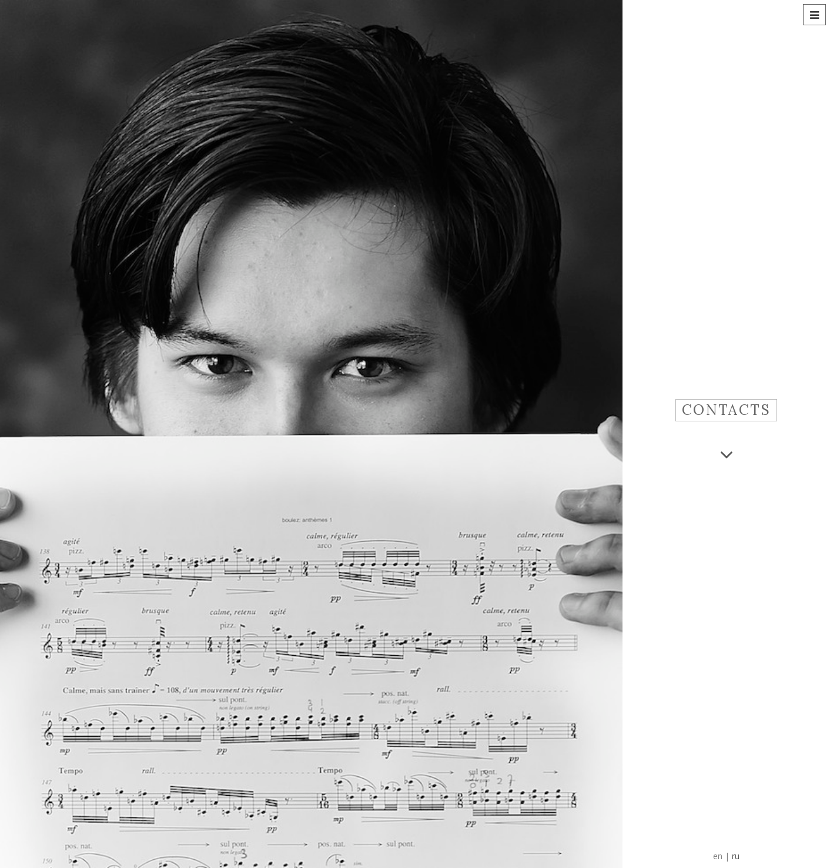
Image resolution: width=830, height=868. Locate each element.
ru (735, 856)
